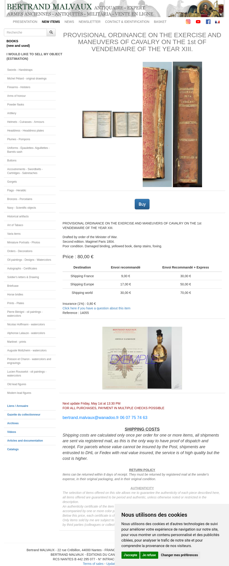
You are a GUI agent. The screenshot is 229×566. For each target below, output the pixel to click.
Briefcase (13, 285)
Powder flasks (15, 104)
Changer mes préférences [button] (179, 555)
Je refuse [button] (149, 555)
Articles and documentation (25, 440)
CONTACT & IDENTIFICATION (127, 22)
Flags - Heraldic (16, 190)
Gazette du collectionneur (23, 414)
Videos (11, 432)
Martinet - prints (16, 341)
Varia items (14, 233)
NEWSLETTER (90, 22)
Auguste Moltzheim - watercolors (27, 350)
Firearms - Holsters (18, 87)
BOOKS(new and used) (18, 43)
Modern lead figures (19, 393)
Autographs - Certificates (22, 268)
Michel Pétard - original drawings (27, 78)
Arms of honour (16, 95)
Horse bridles (15, 294)
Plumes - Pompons (18, 139)
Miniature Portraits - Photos (23, 242)
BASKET (160, 22)
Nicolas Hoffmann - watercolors (26, 324)
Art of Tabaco (15, 225)
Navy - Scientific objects (21, 207)
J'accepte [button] (130, 555)
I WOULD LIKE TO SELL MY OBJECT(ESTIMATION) (31, 56)
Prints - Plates (15, 303)
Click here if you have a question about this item (96, 308)
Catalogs (13, 449)
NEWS (69, 22)
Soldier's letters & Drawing (23, 277)
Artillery (11, 113)
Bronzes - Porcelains (19, 199)
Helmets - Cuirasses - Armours (25, 122)
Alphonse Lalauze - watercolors (26, 333)
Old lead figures (16, 384)
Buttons (11, 160)
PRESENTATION (25, 22)
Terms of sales (93, 564)
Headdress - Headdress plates (25, 130)
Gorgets (12, 181)
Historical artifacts (18, 216)
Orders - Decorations (19, 251)
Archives (13, 423)
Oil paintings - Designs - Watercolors (29, 259)
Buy (142, 204)
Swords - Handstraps (20, 69)
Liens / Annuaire (17, 406)
